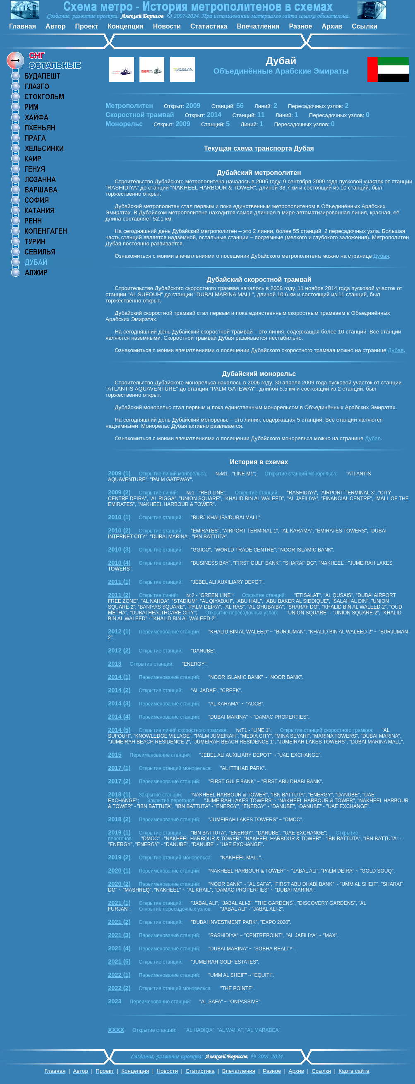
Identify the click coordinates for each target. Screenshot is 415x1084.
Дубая (381, 256)
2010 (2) (119, 530)
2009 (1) (119, 473)
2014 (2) (119, 690)
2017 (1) (119, 768)
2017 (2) (119, 781)
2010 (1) (119, 517)
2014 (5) (119, 730)
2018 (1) (119, 794)
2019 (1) (119, 832)
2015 (115, 754)
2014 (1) (119, 677)
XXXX (116, 1029)
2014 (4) (119, 716)
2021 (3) (119, 935)
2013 (115, 663)
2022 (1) (119, 974)
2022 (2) (119, 988)
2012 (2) (119, 650)
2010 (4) (119, 562)
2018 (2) (119, 819)
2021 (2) (119, 922)
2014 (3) (119, 703)
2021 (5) (119, 961)
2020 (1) (119, 870)
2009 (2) (119, 492)
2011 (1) (119, 581)
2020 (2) (119, 883)
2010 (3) (119, 549)
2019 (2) (119, 857)
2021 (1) (119, 902)
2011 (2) (119, 595)
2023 (115, 1001)
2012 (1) (119, 631)
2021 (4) (119, 948)
